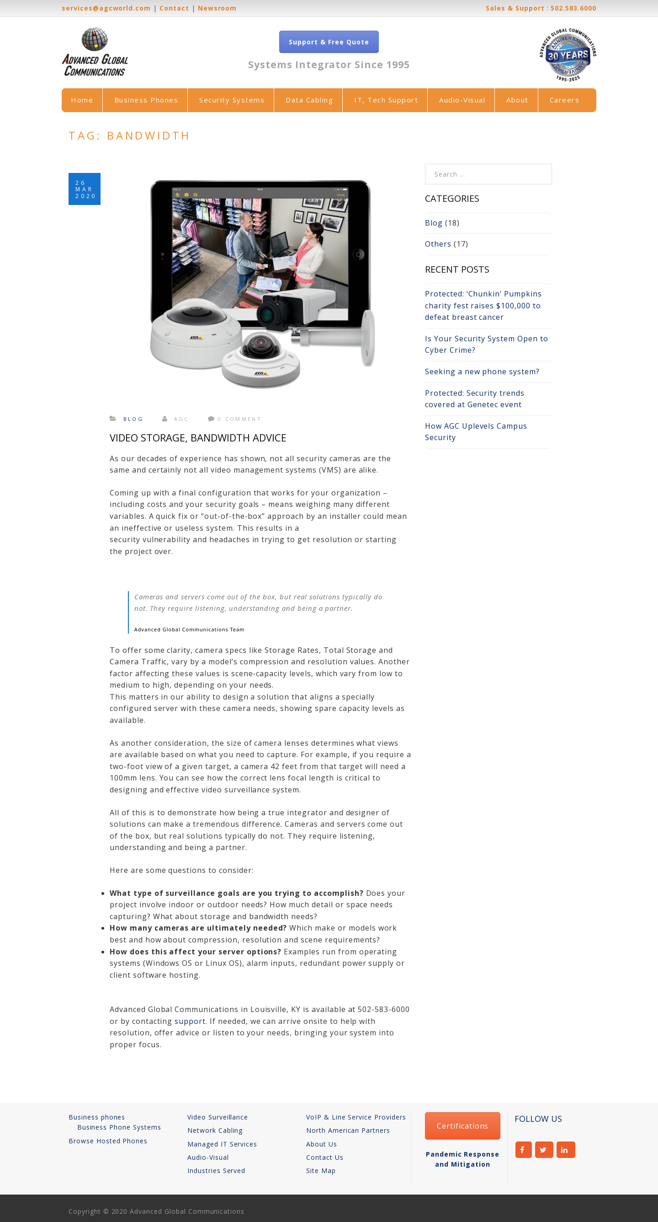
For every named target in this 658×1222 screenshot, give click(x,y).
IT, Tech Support (386, 99)
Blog (133, 418)
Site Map (321, 1170)
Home (82, 99)
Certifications (462, 1126)
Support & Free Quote (329, 42)
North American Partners (348, 1130)
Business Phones (146, 99)
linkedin (566, 1149)
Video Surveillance (217, 1117)
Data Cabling (309, 99)
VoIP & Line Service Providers (356, 1117)
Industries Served (216, 1170)
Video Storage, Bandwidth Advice (198, 437)
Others (438, 244)
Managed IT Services (222, 1144)
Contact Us (325, 1157)
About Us (321, 1144)
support (190, 1021)
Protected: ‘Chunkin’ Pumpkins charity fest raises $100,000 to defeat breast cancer (483, 305)
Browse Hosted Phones (108, 1140)
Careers (565, 99)
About (517, 99)
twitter (544, 1149)
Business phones (97, 1117)
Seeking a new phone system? (482, 371)
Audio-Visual (462, 99)
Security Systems (232, 99)
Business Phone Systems (119, 1127)
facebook (523, 1149)
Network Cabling (215, 1130)
